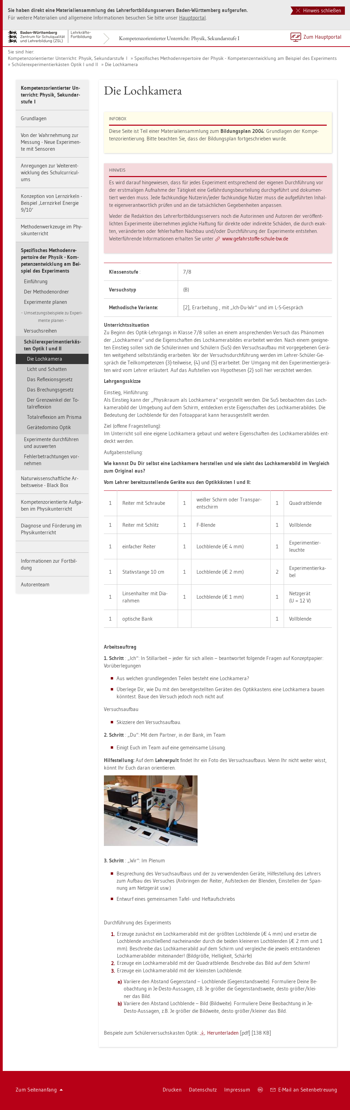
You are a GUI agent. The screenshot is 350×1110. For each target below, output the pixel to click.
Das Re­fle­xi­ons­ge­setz (49, 379)
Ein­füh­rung (36, 281)
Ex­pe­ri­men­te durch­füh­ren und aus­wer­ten (51, 442)
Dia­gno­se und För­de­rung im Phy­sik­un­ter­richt (51, 529)
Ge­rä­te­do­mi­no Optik (49, 427)
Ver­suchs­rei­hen (40, 330)
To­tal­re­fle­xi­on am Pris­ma (54, 417)
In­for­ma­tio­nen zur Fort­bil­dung (49, 564)
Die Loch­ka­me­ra (121, 64)
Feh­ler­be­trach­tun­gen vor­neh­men (51, 459)
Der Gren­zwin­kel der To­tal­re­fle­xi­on (53, 403)
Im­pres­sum (237, 1089)
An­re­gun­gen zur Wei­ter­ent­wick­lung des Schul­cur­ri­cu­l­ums (50, 172)
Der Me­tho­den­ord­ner (46, 291)
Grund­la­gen (33, 118)
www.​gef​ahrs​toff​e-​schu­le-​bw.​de (255, 238)
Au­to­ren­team (35, 584)
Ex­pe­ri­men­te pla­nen (45, 302)
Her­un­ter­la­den (223, 1033)
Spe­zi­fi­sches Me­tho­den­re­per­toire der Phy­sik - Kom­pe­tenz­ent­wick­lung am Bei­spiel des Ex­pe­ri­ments (235, 58)
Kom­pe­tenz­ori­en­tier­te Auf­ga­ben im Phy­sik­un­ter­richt (52, 505)
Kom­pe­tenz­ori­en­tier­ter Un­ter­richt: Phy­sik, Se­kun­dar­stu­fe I (179, 38)
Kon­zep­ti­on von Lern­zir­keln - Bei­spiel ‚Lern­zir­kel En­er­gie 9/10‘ (51, 203)
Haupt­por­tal (192, 17)
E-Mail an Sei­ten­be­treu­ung (303, 1089)
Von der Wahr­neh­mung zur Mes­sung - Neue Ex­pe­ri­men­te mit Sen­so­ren (51, 142)
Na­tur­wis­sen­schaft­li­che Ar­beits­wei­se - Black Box (49, 481)
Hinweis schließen (318, 10)
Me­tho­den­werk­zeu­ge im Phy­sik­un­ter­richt (51, 230)
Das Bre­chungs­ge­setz (50, 389)
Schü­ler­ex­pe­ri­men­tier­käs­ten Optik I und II (55, 64)
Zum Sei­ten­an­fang (39, 1089)
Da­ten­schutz (203, 1089)
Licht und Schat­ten (47, 369)
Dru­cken (172, 1089)
